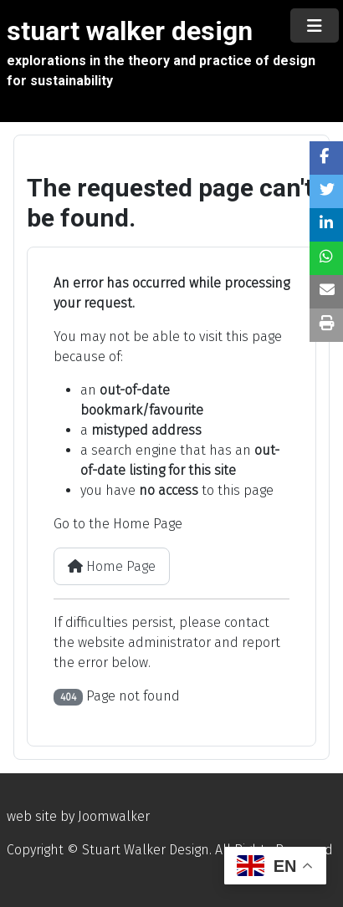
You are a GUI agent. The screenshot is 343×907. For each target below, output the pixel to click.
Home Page (112, 566)
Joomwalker (114, 816)
